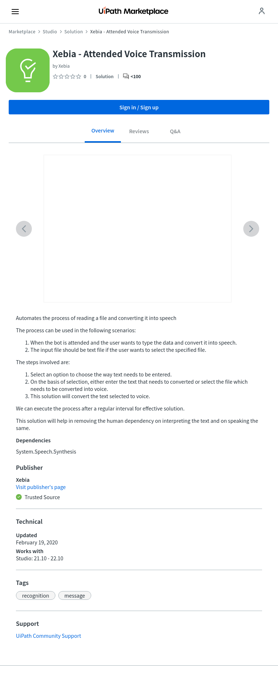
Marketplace (22, 31)
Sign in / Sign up (139, 107)
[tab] (103, 133)
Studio (50, 31)
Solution (73, 31)
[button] (35, 595)
